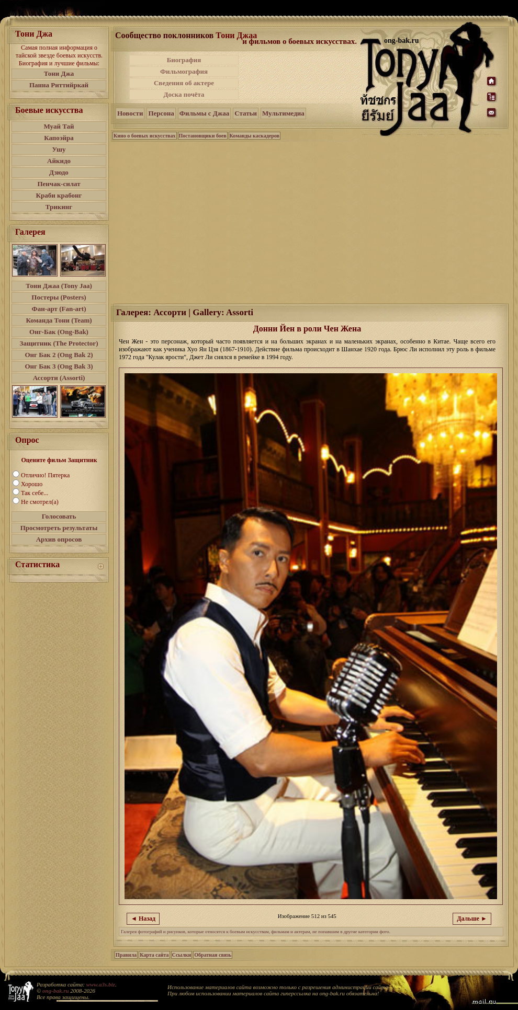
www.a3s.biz (100, 984)
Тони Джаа (236, 35)
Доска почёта (183, 94)
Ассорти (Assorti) (59, 378)
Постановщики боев (203, 136)
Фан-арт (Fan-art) (59, 309)
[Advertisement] (300, 77)
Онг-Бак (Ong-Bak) (58, 332)
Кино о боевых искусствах (145, 136)
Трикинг (59, 207)
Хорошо (31, 484)
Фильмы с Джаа (204, 113)
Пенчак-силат (58, 184)
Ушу (59, 149)
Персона (161, 113)
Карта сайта (154, 955)
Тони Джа (59, 73)
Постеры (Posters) (58, 297)
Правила (126, 955)
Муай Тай (58, 126)
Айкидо (59, 161)
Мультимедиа (283, 113)
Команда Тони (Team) (59, 320)
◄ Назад (143, 918)
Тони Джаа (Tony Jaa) (59, 286)
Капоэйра (59, 138)
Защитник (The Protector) (59, 343)
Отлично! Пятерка (45, 475)
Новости (130, 113)
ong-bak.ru (55, 991)
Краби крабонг (59, 195)
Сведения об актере (184, 83)
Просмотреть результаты (59, 528)
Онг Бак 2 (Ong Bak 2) (59, 355)
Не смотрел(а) (40, 502)
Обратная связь (212, 955)
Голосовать (59, 516)
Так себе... (34, 493)
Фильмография (184, 71)
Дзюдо (59, 172)
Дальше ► (472, 918)
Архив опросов (59, 539)
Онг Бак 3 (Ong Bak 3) (59, 366)
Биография (184, 60)
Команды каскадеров (254, 136)
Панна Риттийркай (58, 85)
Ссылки (182, 955)
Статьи (245, 113)
